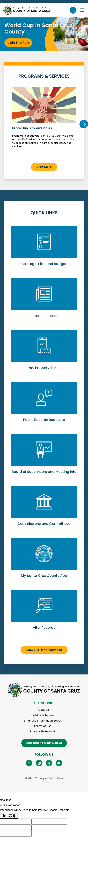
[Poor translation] (12, 816)
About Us (43, 710)
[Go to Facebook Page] (29, 763)
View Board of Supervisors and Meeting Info (44, 458)
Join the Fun (18, 42)
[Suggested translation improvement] (49, 822)
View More (44, 167)
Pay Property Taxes (44, 354)
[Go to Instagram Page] (39, 763)
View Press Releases (44, 302)
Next (83, 124)
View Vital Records (44, 614)
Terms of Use (43, 726)
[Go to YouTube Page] (59, 763)
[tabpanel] (44, 34)
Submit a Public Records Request (44, 406)
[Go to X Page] (49, 763)
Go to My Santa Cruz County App (44, 562)
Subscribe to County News (44, 743)
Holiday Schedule (42, 715)
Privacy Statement (42, 731)
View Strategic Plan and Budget (44, 250)
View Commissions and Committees (44, 510)
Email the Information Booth (43, 721)
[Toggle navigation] (81, 10)
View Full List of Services (44, 650)
